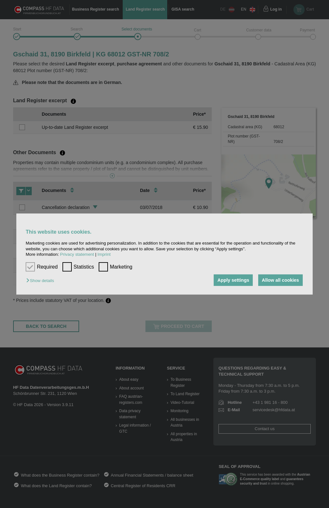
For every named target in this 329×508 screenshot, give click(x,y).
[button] (42, 281)
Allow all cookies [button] (280, 280)
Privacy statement (77, 254)
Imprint (104, 254)
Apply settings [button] (233, 280)
